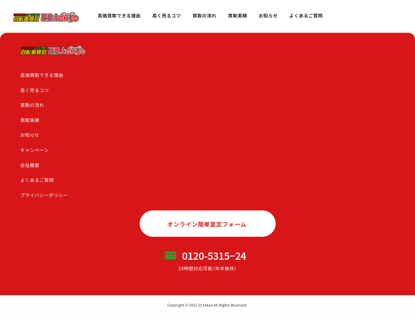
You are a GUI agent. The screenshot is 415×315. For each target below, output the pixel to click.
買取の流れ (205, 15)
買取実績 (237, 15)
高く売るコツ (166, 15)
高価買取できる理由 (119, 15)
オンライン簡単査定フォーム (206, 224)
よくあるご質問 (306, 15)
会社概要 (29, 165)
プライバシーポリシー (44, 195)
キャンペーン (34, 150)
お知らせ (268, 15)
